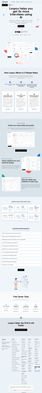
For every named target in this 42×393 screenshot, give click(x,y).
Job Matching (14, 352)
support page (27, 230)
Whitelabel (36, 353)
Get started (21, 26)
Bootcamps (23, 344)
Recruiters (23, 347)
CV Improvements (14, 347)
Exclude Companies (15, 349)
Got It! (27, 390)
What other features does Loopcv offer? (9, 261)
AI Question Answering (15, 359)
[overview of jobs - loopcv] (21, 139)
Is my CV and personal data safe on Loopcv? (10, 252)
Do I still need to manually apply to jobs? (9, 255)
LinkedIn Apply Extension (16, 357)
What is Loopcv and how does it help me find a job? (11, 233)
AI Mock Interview (15, 367)
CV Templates (37, 360)
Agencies (23, 349)
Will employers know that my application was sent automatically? (13, 239)
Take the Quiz (6, 310)
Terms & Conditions (5, 348)
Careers (29, 342)
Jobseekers (23, 342)
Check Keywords (26, 311)
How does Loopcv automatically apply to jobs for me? (11, 236)
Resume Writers (24, 354)
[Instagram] (37, 367)
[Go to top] (21, 318)
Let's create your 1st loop (21, 150)
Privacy (3, 349)
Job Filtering (14, 354)
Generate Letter (16, 311)
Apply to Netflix (24, 383)
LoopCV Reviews (37, 364)
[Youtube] (39, 367)
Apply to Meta (24, 377)
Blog (29, 344)
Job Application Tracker (15, 344)
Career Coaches (24, 352)
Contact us (36, 351)
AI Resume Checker (15, 362)
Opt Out (15, 390)
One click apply (14, 342)
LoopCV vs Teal (30, 363)
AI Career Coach (14, 369)
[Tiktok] (35, 368)
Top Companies (24, 371)
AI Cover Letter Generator (16, 364)
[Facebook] (36, 367)
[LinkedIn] (35, 367)
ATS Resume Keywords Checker (24, 365)
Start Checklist (35, 311)
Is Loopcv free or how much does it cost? (9, 258)
